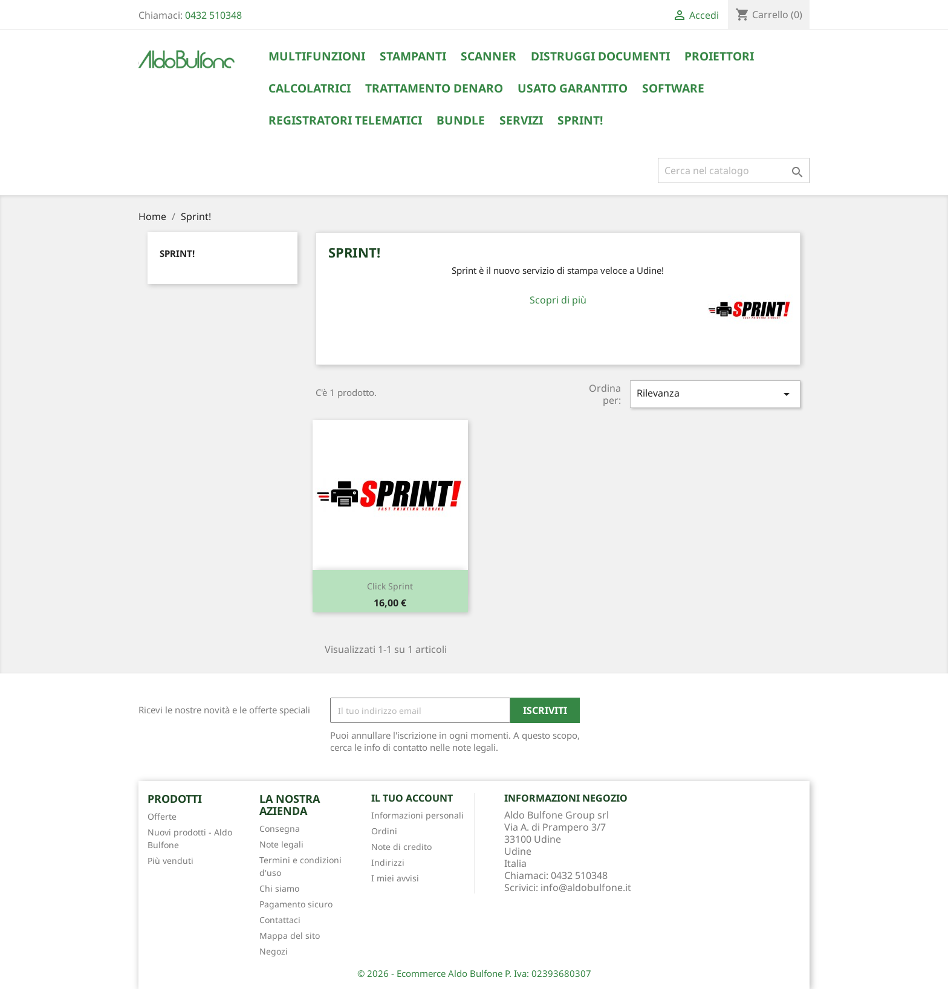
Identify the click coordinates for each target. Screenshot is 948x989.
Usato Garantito (573, 88)
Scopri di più (558, 299)
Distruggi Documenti (600, 56)
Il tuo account (412, 798)
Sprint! (580, 120)
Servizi (521, 120)
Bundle (461, 120)
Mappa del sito (289, 935)
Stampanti (413, 56)
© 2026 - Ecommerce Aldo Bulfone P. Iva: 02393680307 (474, 973)
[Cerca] (734, 170)
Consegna (279, 828)
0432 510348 (213, 15)
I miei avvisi (395, 878)
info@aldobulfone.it (586, 887)
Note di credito (401, 846)
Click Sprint (390, 586)
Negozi (273, 951)
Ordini (384, 831)
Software (673, 88)
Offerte (162, 816)
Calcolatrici (309, 88)
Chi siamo (279, 888)
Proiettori (719, 56)
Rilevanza (715, 393)
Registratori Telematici (345, 120)
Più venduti (170, 860)
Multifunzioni (316, 56)
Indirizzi (387, 862)
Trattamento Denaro (434, 88)
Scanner (488, 56)
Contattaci (279, 920)
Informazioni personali (417, 815)
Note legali (281, 844)
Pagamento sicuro (296, 904)
